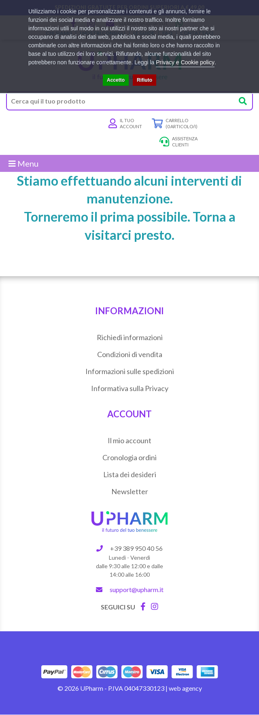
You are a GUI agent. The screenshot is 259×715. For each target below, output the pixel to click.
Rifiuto (144, 80)
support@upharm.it (136, 589)
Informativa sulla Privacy (129, 388)
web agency (185, 688)
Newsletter (129, 491)
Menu (23, 163)
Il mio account (129, 440)
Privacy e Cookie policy (185, 62)
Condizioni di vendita (129, 354)
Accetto (116, 80)
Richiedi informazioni (130, 337)
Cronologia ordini (129, 457)
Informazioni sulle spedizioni (129, 371)
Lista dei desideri (129, 474)
